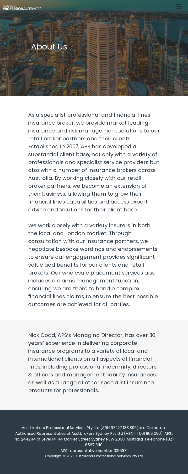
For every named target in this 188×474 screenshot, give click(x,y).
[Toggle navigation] (178, 6)
